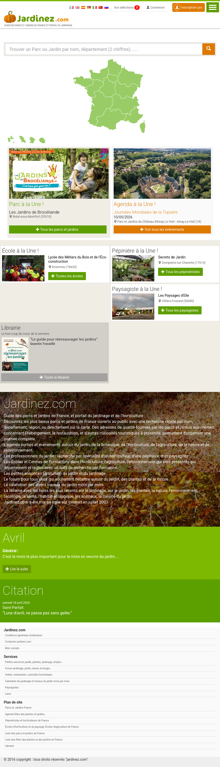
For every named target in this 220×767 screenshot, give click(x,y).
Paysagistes (12, 687)
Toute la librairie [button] (54, 377)
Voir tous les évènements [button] (162, 229)
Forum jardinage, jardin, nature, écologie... (28, 668)
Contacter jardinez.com (18, 641)
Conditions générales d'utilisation (23, 635)
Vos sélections (127, 7)
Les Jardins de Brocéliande (34, 212)
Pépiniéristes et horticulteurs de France (27, 720)
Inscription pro (188, 7)
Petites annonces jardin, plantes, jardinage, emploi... (34, 662)
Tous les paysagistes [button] (179, 310)
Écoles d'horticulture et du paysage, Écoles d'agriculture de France (42, 726)
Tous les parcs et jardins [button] (57, 229)
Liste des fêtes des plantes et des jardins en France (33, 739)
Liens (8, 693)
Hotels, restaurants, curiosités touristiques (28, 674)
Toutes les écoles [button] (67, 276)
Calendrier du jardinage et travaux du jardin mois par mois (37, 681)
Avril (14, 538)
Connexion (155, 7)
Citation (23, 590)
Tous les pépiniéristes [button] (180, 272)
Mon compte (12, 648)
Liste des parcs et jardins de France (25, 733)
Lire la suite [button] (17, 569)
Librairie (9, 746)
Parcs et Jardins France (18, 707)
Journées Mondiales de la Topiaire (146, 212)
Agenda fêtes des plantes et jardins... (25, 714)
